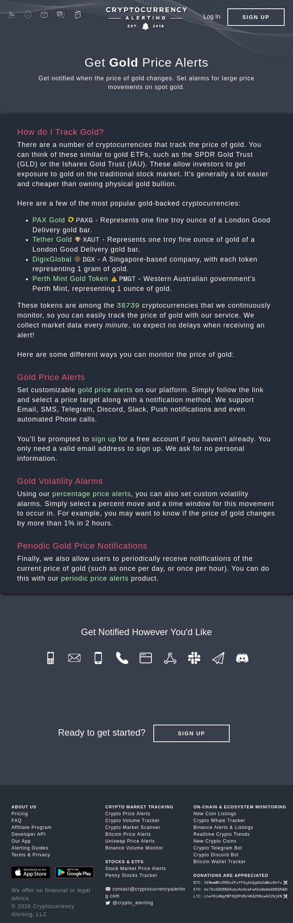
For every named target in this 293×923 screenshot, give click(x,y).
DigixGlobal (63, 259)
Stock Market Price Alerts (135, 868)
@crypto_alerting (129, 902)
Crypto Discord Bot (216, 855)
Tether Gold (66, 239)
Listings (244, 827)
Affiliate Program (31, 827)
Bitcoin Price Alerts (128, 834)
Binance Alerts (210, 827)
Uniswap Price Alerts (130, 841)
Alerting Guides (29, 848)
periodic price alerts (95, 578)
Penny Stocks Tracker (131, 875)
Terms (18, 855)
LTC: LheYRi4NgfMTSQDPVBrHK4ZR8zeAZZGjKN (240, 896)
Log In (211, 16)
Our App (21, 841)
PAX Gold (62, 220)
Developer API (28, 834)
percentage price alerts (91, 494)
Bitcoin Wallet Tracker (219, 861)
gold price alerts (105, 390)
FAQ (16, 820)
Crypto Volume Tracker (132, 820)
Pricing (19, 813)
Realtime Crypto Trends (221, 834)
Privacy (41, 855)
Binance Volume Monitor (134, 848)
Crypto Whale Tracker (219, 820)
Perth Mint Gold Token (84, 279)
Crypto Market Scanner (132, 827)
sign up (104, 439)
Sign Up (256, 17)
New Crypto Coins (215, 841)
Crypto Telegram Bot (217, 848)
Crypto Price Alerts (127, 813)
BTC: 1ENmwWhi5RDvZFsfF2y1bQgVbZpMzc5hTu (240, 882)
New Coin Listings (215, 813)
